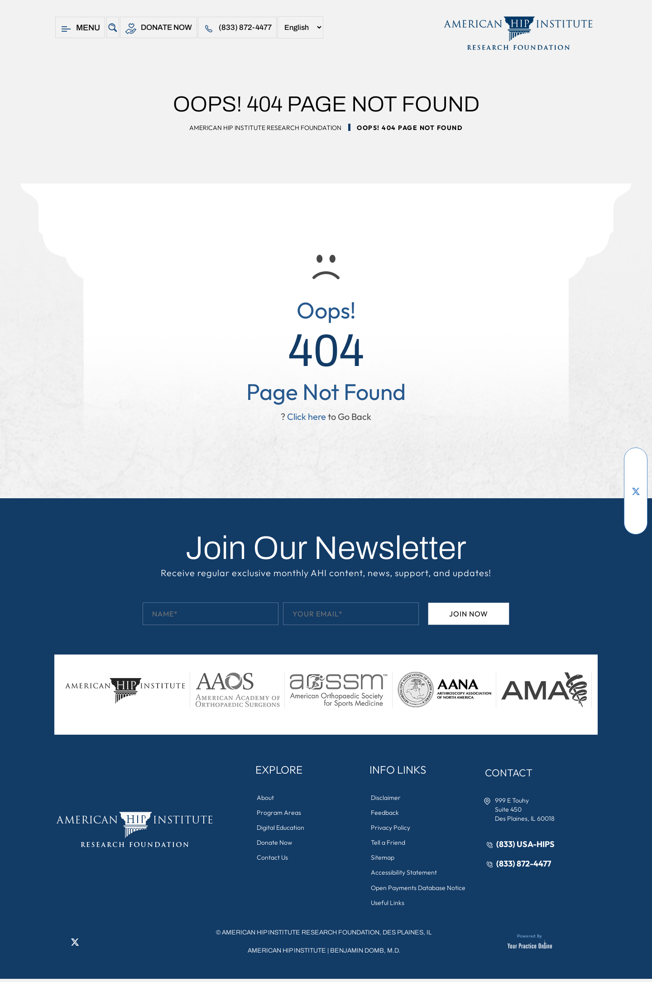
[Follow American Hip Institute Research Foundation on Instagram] (635, 518)
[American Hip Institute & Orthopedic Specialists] (517, 33)
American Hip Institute (287, 953)
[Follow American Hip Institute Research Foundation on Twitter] (635, 491)
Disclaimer (387, 798)
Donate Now (160, 28)
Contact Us (273, 859)
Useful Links (388, 905)
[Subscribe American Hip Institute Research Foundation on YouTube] (635, 477)
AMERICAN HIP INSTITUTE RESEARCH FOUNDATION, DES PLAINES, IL (326, 935)
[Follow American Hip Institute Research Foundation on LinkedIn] (635, 504)
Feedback (386, 813)
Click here (306, 416)
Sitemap (383, 859)
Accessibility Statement (405, 875)
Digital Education (281, 828)
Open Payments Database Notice (419, 890)
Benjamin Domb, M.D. (365, 953)
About (266, 798)
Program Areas (280, 813)
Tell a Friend (389, 844)
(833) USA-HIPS (526, 844)
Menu (80, 28)
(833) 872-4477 (242, 28)
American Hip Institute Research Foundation (265, 128)
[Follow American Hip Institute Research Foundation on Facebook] (635, 464)
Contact (511, 773)
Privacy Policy (391, 828)
